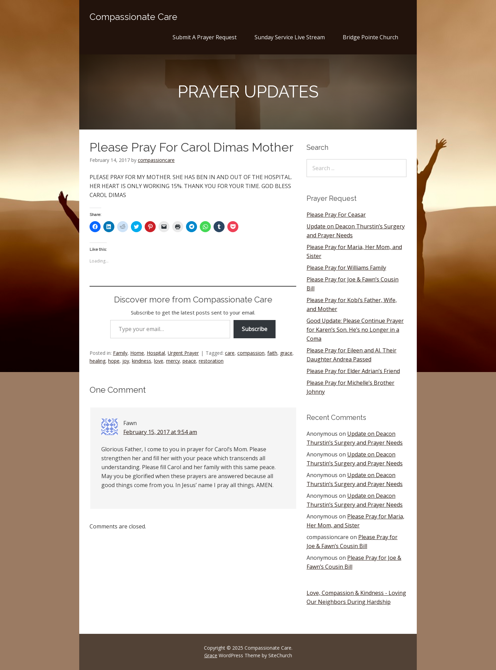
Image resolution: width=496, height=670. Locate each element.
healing (97, 361)
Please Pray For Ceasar (336, 214)
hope (114, 361)
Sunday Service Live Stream (290, 37)
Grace (210, 655)
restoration (211, 361)
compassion (251, 353)
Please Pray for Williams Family (346, 267)
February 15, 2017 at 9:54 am (160, 432)
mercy (173, 361)
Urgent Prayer (183, 353)
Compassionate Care (133, 17)
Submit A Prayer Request (205, 37)
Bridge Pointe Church (370, 37)
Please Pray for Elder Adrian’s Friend (353, 371)
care (230, 353)
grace (286, 353)
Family (120, 353)
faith (272, 353)
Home (137, 353)
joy (125, 361)
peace (189, 361)
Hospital (156, 353)
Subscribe (254, 329)
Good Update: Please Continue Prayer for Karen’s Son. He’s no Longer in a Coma (355, 329)
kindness (141, 361)
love (158, 361)
